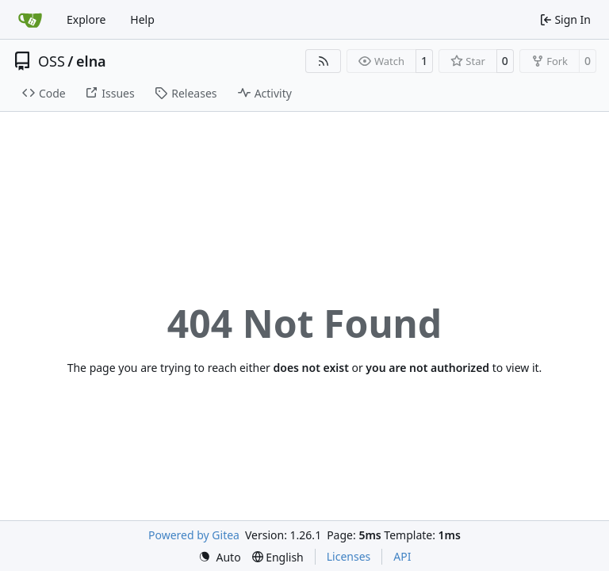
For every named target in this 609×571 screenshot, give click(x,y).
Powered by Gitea (193, 534)
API (402, 556)
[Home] (30, 20)
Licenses (349, 556)
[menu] (219, 557)
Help (142, 19)
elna (91, 61)
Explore (86, 19)
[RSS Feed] (323, 61)
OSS (51, 61)
